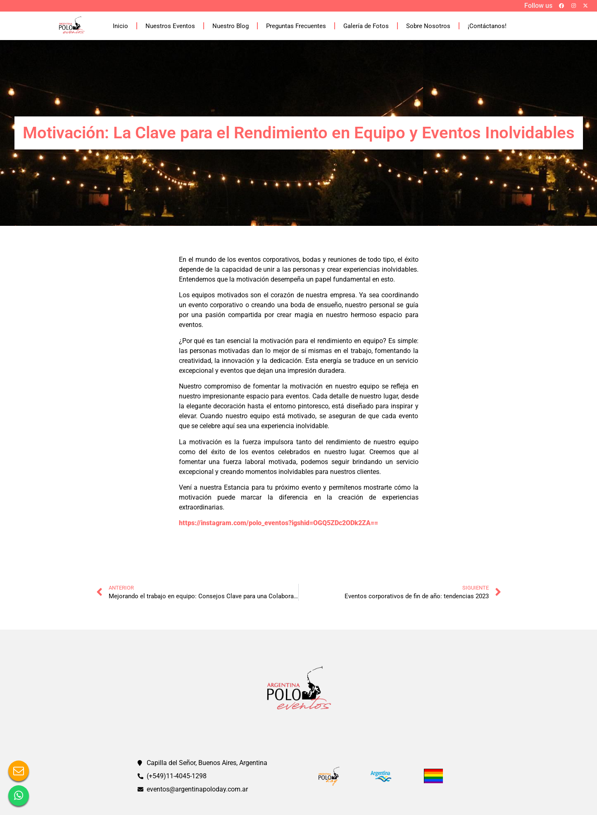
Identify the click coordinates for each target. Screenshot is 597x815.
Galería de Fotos (366, 26)
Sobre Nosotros (428, 26)
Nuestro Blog (230, 26)
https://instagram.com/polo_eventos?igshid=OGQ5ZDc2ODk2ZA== (278, 523)
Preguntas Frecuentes (296, 26)
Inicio (120, 26)
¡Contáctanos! (487, 26)
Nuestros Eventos (170, 26)
